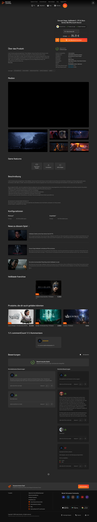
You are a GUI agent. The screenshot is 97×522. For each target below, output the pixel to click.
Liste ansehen (71, 53)
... (54, 70)
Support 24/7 (63, 1)
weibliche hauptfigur (34, 70)
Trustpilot (10, 493)
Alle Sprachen (84, 354)
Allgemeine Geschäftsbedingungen (36, 493)
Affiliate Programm (33, 497)
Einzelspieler (71, 64)
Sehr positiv (71, 65)
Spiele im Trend (34, 1)
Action (75, 64)
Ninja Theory (71, 59)
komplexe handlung (44, 70)
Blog (58, 1)
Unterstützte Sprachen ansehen (75, 54)
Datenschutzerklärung (33, 495)
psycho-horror (25, 70)
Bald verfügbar (51, 1)
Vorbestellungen (42, 1)
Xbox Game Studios (72, 61)
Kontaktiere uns (32, 499)
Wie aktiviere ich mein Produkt (75, 56)
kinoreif (50, 70)
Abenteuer (80, 64)
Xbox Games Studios (81, 61)
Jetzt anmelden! (83, 486)
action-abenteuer (17, 70)
